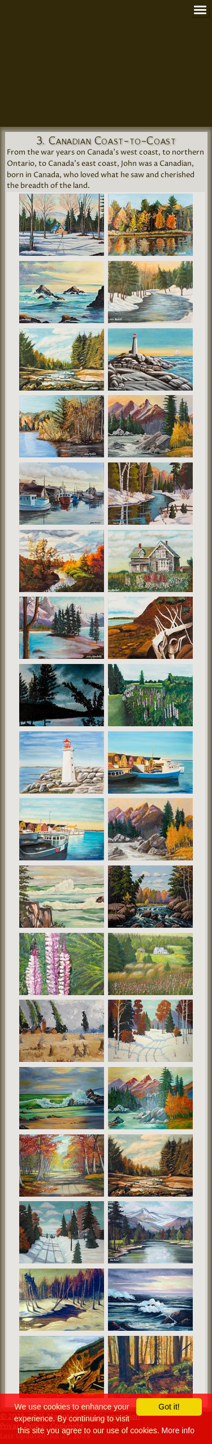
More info (178, 1430)
